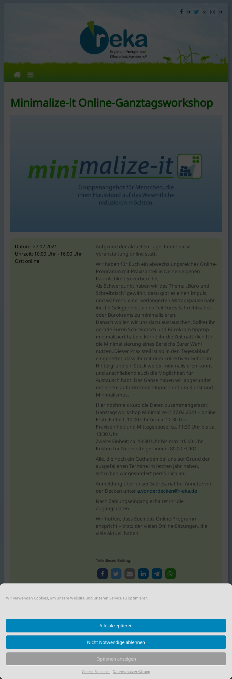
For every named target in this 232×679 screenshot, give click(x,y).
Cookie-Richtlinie (96, 671)
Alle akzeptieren (116, 625)
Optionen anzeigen (116, 659)
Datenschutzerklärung (131, 671)
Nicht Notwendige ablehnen (116, 642)
